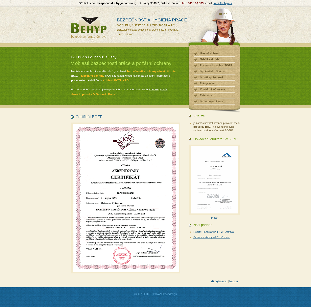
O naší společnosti (211, 77)
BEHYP (147, 294)
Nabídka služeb (209, 59)
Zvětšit (214, 217)
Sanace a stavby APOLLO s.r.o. (211, 237)
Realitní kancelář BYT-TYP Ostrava (213, 231)
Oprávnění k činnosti (213, 71)
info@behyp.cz (222, 3)
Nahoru (233, 281)
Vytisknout (221, 281)
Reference (206, 95)
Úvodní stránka (209, 53)
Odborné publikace (211, 101)
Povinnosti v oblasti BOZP (216, 65)
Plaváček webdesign (165, 294)
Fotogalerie (207, 83)
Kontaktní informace (212, 89)
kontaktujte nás (158, 89)
